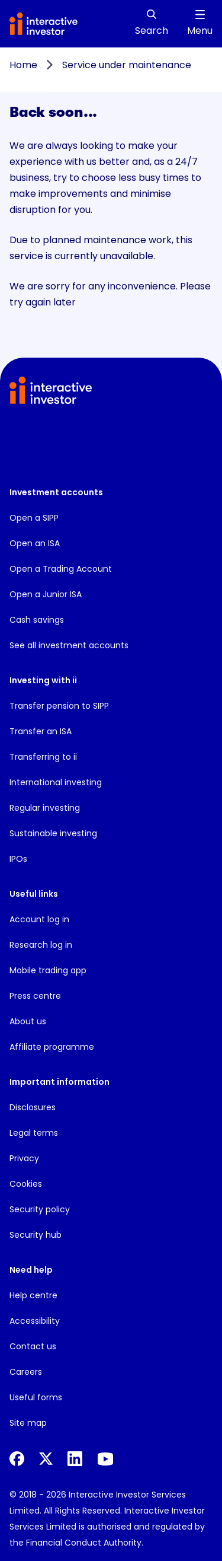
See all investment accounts (68, 645)
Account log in (39, 919)
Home (23, 65)
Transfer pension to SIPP (59, 706)
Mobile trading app (47, 970)
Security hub (35, 1235)
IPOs (18, 859)
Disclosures (32, 1107)
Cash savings (36, 620)
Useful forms (35, 1397)
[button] (54, 446)
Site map (28, 1423)
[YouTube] (105, 1459)
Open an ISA (34, 543)
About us (27, 1021)
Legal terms (33, 1133)
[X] (45, 1458)
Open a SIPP (34, 518)
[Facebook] (16, 1458)
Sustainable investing (53, 833)
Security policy (39, 1209)
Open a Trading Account (60, 569)
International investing (55, 782)
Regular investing (44, 808)
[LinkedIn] (74, 1458)
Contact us (32, 1346)
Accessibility (34, 1321)
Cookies (25, 1184)
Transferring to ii (43, 757)
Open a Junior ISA (45, 594)
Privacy (24, 1158)
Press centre (35, 996)
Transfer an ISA (40, 731)
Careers (25, 1372)
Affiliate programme (51, 1047)
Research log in (40, 945)
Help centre (33, 1295)
